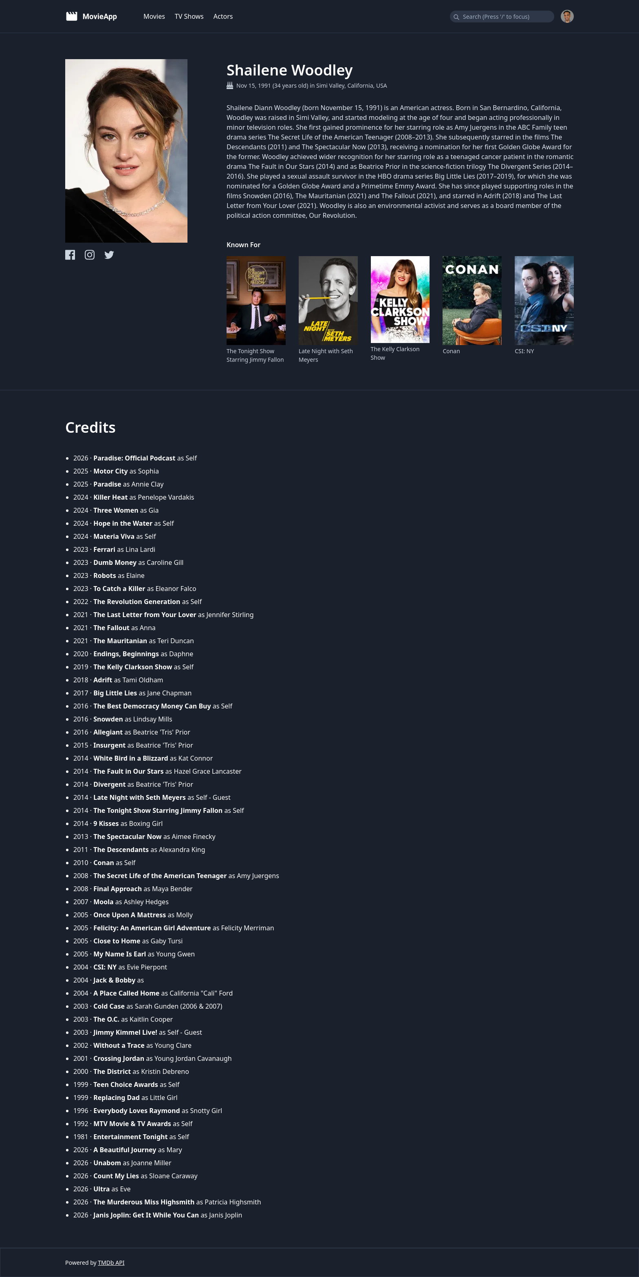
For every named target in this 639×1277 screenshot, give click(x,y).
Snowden (108, 719)
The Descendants (121, 849)
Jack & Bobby (114, 980)
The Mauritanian (120, 640)
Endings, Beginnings (126, 653)
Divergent (109, 784)
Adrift (102, 679)
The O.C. (106, 1019)
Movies (154, 16)
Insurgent (109, 745)
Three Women (115, 510)
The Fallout (111, 627)
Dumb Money (115, 562)
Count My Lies (116, 1175)
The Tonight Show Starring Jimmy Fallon (255, 355)
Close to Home (116, 940)
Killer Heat (110, 497)
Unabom (107, 1162)
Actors (223, 16)
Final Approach (117, 888)
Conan (451, 351)
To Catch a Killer (119, 588)
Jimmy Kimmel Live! (125, 1032)
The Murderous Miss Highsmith (143, 1201)
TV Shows (189, 16)
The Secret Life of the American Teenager (160, 875)
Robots (104, 575)
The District (112, 1071)
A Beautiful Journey (124, 1149)
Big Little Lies (115, 692)
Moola (103, 901)
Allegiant (108, 732)
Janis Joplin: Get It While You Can (146, 1215)
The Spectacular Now (127, 836)
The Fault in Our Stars (128, 771)
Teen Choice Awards (125, 1084)
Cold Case (109, 1006)
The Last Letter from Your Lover (144, 614)
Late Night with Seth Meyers (326, 355)
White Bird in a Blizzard (130, 758)
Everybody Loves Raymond (136, 1110)
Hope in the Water (122, 523)
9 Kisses (106, 823)
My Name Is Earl (119, 953)
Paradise (107, 484)
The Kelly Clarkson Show (395, 353)
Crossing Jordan (118, 1058)
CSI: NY (524, 351)
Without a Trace (119, 1045)
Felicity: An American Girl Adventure (152, 927)
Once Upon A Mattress (129, 914)
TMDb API (111, 1262)
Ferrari (104, 549)
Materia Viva (113, 536)
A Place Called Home (126, 993)
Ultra (101, 1188)
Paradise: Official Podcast (134, 458)
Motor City (110, 471)
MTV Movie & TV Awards (132, 1123)
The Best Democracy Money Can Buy (152, 706)
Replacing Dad (116, 1097)
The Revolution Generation (136, 601)
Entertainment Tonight (130, 1136)
